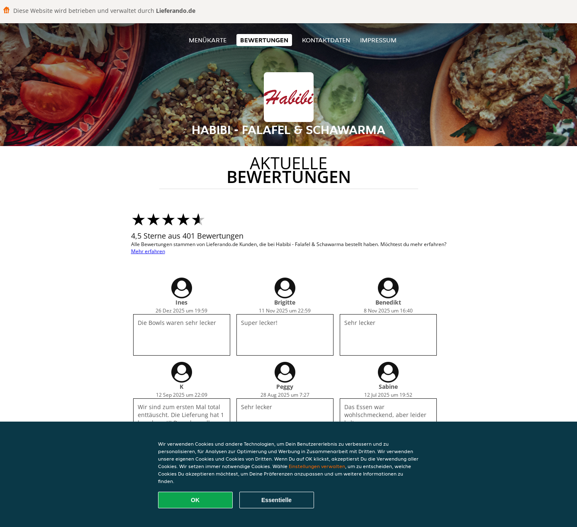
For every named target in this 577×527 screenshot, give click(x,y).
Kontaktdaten (326, 40)
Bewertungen (264, 40)
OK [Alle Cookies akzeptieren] (195, 500)
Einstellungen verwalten (317, 466)
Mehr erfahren (148, 251)
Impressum (378, 40)
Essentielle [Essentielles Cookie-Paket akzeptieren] (276, 500)
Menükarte (207, 40)
